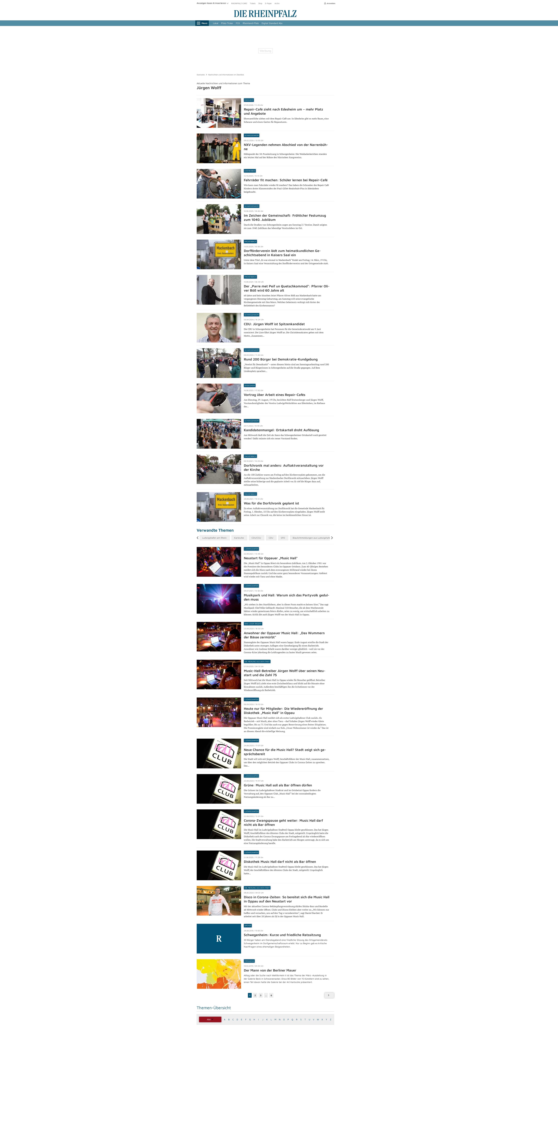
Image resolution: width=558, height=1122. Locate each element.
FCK (238, 23)
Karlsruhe (239, 538)
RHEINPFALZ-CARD (239, 3)
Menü (202, 23)
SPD (283, 538)
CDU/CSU (256, 538)
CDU (271, 538)
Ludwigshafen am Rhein (214, 538)
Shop (260, 3)
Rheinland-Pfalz (251, 23)
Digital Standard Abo (272, 23)
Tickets (253, 3)
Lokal (215, 23)
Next (332, 538)
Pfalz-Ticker (227, 23)
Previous (199, 538)
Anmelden (329, 3)
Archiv (277, 3)
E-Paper (268, 3)
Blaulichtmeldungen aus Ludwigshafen (312, 538)
